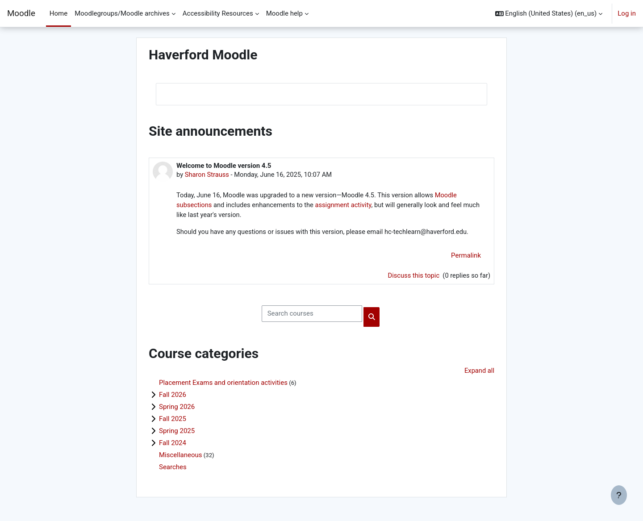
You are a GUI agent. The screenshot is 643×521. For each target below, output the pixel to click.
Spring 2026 (177, 409)
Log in (627, 13)
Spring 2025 (177, 433)
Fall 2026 (172, 397)
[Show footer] (619, 495)
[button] (549, 13)
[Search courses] (312, 315)
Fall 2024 (172, 445)
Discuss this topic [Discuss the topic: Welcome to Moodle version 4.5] (412, 277)
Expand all (479, 372)
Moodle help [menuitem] (284, 13)
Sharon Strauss (207, 175)
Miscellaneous (180, 457)
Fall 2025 (172, 421)
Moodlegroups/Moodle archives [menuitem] (122, 13)
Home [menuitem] (58, 13)
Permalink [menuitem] (466, 257)
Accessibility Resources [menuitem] (218, 13)
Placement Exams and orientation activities (223, 385)
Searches (173, 469)
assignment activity (347, 205)
